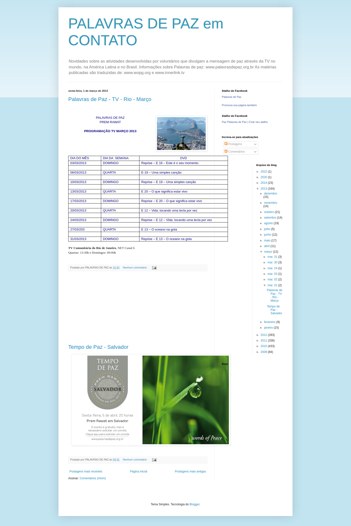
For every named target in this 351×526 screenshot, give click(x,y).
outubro (269, 212)
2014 (264, 183)
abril (267, 246)
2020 (264, 177)
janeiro (268, 327)
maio (267, 240)
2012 (264, 335)
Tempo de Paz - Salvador (98, 347)
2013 (264, 188)
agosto (268, 223)
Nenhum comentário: (135, 267)
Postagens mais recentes (85, 471)
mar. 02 (273, 279)
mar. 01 (273, 285)
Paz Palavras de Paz (234, 121)
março (268, 251)
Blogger (195, 504)
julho (267, 229)
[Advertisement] (137, 307)
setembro (270, 217)
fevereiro (270, 322)
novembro (270, 202)
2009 (264, 352)
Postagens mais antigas (190, 471)
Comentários (234, 151)
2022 (264, 171)
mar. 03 (273, 274)
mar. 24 (273, 268)
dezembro (270, 193)
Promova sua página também (239, 105)
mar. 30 (273, 262)
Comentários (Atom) (93, 478)
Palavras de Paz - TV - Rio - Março (109, 99)
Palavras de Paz (231, 96)
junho (268, 234)
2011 (264, 340)
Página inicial (138, 471)
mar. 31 (273, 256)
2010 (264, 346)
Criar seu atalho (258, 121)
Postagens (233, 144)
